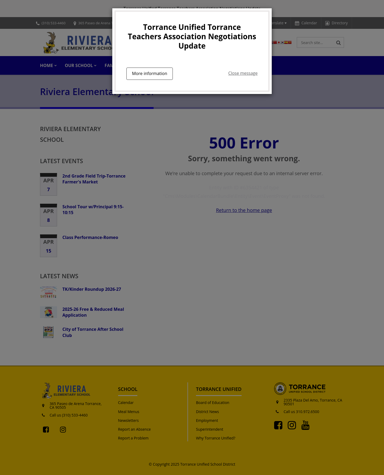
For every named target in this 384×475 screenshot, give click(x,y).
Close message (243, 73)
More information (149, 73)
